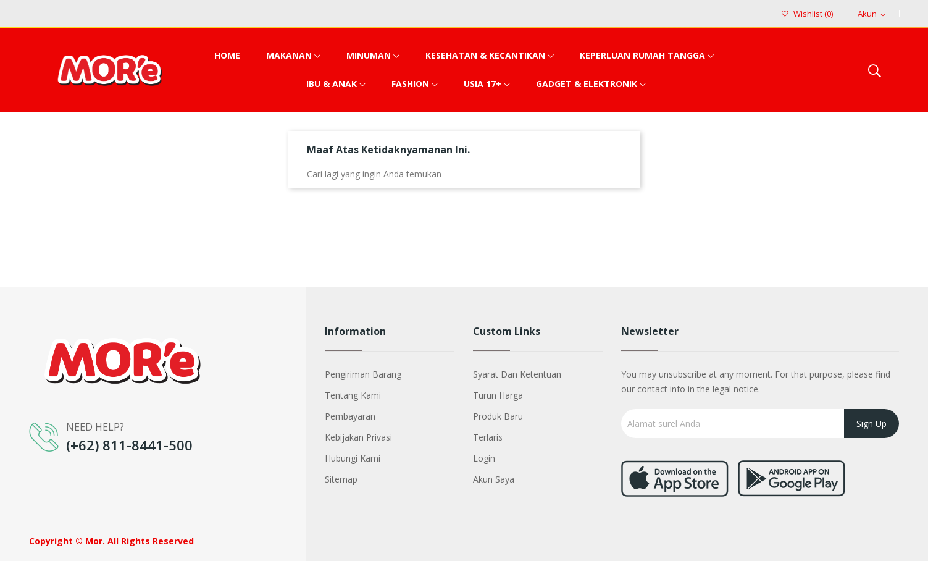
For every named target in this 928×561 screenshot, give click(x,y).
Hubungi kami (352, 458)
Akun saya (493, 479)
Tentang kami (353, 395)
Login (484, 458)
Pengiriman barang (363, 374)
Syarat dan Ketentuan (517, 374)
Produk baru (498, 416)
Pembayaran (350, 416)
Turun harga (498, 395)
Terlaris (488, 437)
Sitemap (341, 479)
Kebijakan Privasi (358, 437)
